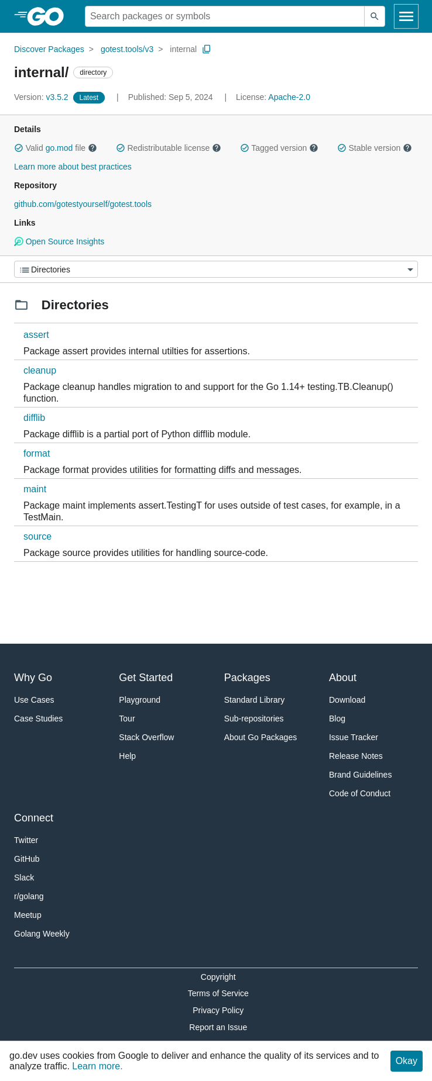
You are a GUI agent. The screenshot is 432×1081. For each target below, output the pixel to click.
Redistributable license (168, 148)
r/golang (29, 896)
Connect (33, 818)
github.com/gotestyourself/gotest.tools (83, 204)
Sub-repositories (254, 718)
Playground (139, 699)
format (36, 453)
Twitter (26, 840)
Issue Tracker (353, 737)
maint (34, 489)
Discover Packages (49, 49)
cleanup (39, 370)
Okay (406, 1061)
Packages (247, 677)
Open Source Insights (59, 241)
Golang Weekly (42, 933)
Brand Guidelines (360, 774)
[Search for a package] (225, 16)
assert (36, 335)
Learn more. (97, 1066)
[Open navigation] (406, 16)
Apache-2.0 (289, 97)
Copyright (218, 977)
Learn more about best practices (73, 166)
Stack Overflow (146, 737)
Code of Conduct (359, 793)
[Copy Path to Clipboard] (206, 49)
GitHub (27, 859)
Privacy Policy (218, 1010)
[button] (18, 148)
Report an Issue (218, 1027)
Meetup (28, 915)
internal (183, 49)
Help (127, 756)
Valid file (55, 148)
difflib (34, 418)
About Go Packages (260, 737)
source (37, 536)
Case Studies (38, 718)
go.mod (59, 148)
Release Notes (356, 756)
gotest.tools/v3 (127, 49)
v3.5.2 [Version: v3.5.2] (42, 97)
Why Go (33, 677)
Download (347, 699)
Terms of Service (218, 993)
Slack (24, 877)
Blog (337, 718)
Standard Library (254, 699)
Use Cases (34, 699)
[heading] (49, 16)
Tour (127, 718)
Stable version (374, 148)
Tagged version (279, 148)
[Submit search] (374, 16)
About (342, 677)
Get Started (146, 677)
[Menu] (216, 269)
